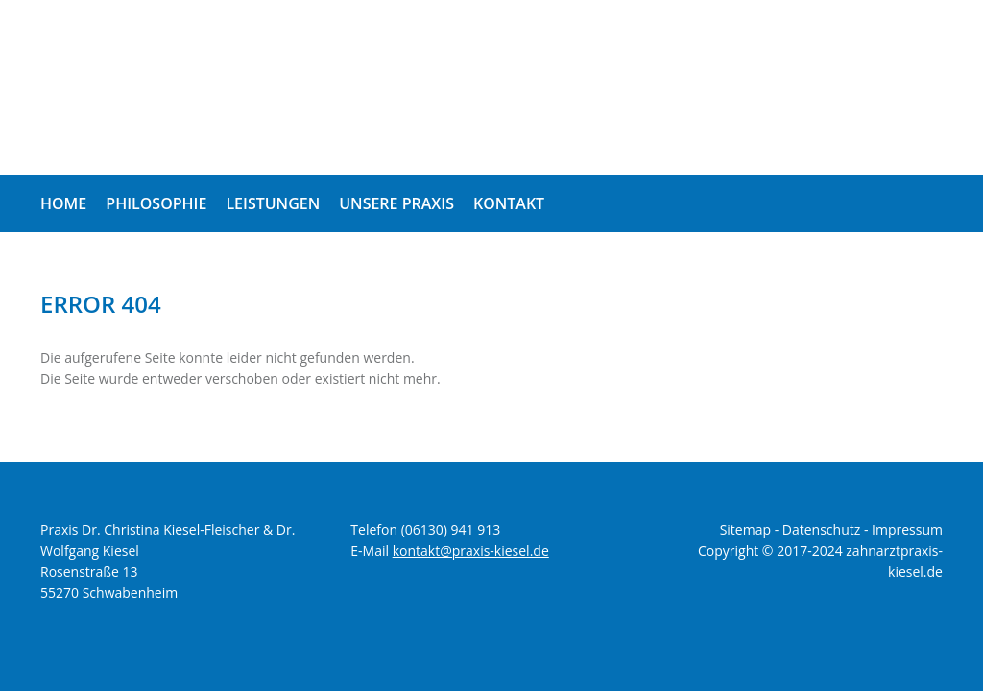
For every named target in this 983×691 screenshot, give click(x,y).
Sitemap (745, 529)
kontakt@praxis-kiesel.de (471, 550)
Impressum (907, 529)
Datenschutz (821, 529)
